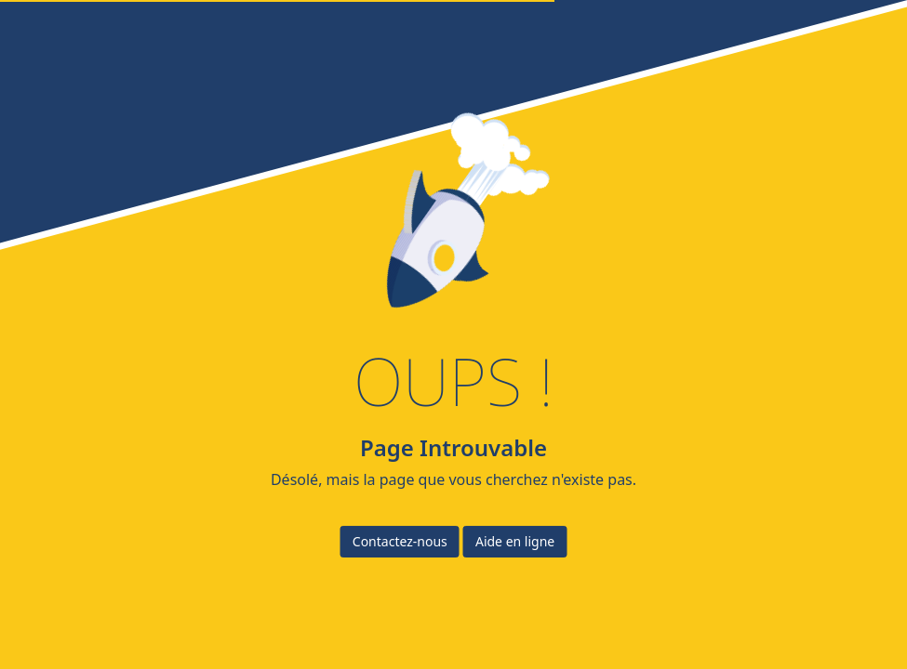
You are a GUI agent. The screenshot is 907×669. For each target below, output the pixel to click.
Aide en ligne (514, 541)
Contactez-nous (400, 541)
